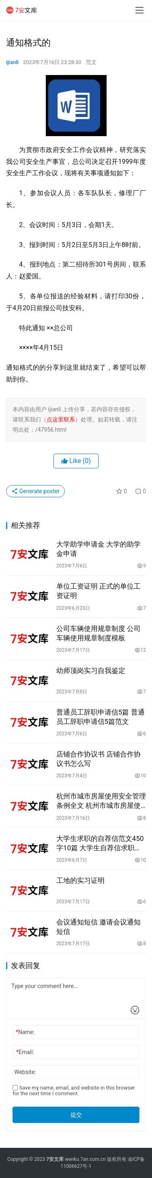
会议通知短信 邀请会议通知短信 (98, 926)
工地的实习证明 (80, 880)
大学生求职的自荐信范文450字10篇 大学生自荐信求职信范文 (100, 843)
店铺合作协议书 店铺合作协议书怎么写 (98, 759)
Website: (25, 1072)
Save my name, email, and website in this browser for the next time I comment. (74, 1090)
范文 (91, 62)
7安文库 (55, 1159)
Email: (25, 1052)
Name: (25, 1032)
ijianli (12, 62)
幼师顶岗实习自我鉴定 (90, 670)
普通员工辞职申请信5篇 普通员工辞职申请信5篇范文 (100, 717)
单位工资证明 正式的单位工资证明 (98, 591)
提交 (76, 1115)
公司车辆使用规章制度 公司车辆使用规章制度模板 (98, 633)
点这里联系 (61, 419)
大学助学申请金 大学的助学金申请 (98, 549)
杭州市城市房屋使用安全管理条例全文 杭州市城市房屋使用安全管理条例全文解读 (101, 801)
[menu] (139, 10)
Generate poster (35, 491)
